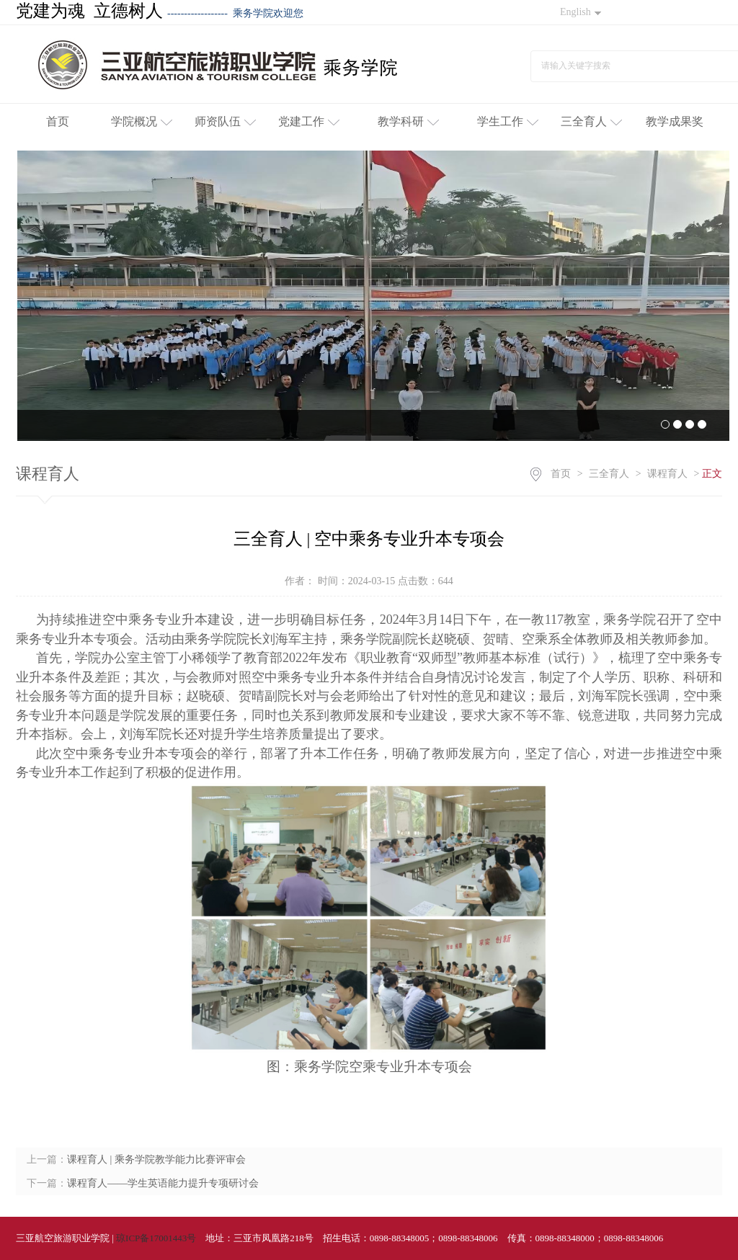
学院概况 (141, 121)
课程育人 (667, 473)
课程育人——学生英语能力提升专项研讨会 (163, 1183)
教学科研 (408, 121)
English (580, 11)
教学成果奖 (674, 121)
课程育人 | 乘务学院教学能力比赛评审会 (156, 1159)
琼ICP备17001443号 (156, 1238)
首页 (57, 121)
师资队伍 (225, 121)
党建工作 (308, 121)
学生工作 (507, 121)
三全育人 (591, 121)
